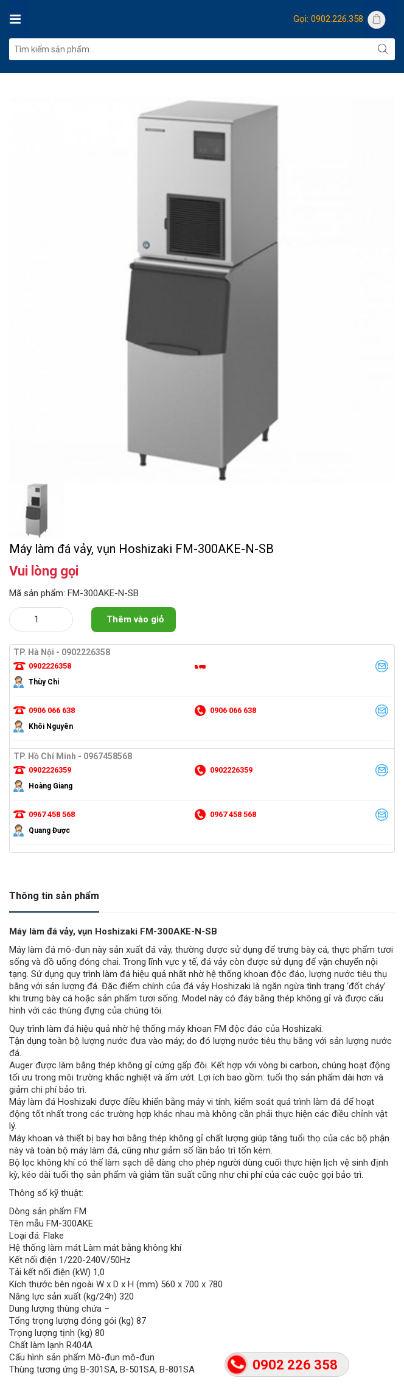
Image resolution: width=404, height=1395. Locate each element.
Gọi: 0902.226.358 (328, 18)
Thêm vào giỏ (135, 619)
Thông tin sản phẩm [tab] (54, 896)
